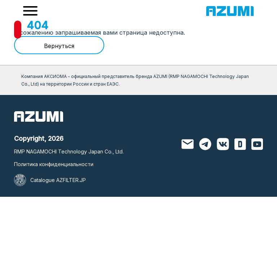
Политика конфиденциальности (53, 164)
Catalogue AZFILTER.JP (58, 180)
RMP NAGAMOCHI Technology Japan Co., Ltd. (69, 151)
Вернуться (59, 45)
